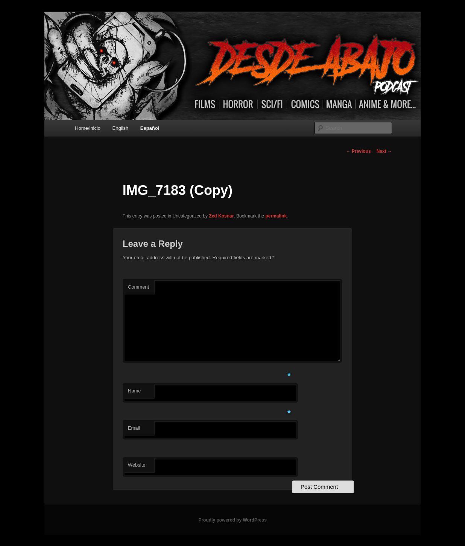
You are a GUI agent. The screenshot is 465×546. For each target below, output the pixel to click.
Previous (358, 151)
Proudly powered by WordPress (232, 520)
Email (134, 428)
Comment (138, 287)
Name (134, 391)
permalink (276, 216)
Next (384, 151)
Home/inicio (87, 128)
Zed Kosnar (221, 216)
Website (137, 465)
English (120, 128)
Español (150, 128)
